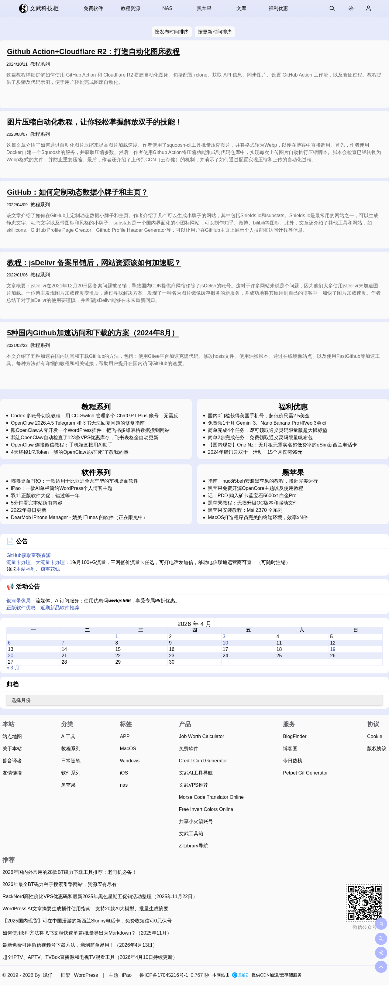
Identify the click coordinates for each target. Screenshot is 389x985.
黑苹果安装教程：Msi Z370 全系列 (245, 510)
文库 (241, 8)
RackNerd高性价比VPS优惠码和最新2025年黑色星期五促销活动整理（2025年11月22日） (100, 896)
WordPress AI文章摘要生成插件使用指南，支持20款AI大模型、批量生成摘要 (85, 908)
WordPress (86, 975)
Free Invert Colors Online (206, 809)
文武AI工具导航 (196, 772)
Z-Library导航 (193, 845)
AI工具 (68, 736)
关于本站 (12, 748)
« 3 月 (12, 667)
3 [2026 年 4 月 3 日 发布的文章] (224, 636)
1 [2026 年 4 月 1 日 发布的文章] (116, 636)
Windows (129, 760)
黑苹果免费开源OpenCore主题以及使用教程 (255, 488)
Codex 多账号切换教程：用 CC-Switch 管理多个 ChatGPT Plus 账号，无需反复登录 (97, 415)
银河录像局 (18, 600)
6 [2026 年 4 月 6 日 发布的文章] (9, 642)
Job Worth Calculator (201, 736)
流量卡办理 (18, 562)
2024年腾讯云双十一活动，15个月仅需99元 (255, 452)
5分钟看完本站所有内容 (36, 503)
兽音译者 (12, 760)
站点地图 (12, 736)
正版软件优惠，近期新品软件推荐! (43, 607)
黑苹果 (204, 8)
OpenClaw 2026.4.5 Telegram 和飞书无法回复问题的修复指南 (78, 423)
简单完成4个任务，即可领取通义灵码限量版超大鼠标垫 (267, 430)
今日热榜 (292, 760)
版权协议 (377, 748)
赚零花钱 (50, 569)
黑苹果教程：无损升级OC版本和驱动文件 (253, 503)
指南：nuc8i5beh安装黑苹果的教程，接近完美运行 (263, 481)
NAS (167, 8)
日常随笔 (71, 760)
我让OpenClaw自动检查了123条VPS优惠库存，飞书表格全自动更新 (84, 437)
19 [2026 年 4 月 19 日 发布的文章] (333, 649)
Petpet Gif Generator (305, 772)
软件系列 (71, 772)
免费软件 (93, 8)
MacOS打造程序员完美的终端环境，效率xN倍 (258, 517)
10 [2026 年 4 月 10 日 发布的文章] (225, 642)
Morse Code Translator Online (211, 797)
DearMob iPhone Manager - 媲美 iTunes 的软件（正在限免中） (79, 517)
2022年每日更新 (28, 510)
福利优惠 (278, 8)
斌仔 (48, 975)
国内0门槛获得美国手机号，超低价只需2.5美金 (259, 415)
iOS (124, 772)
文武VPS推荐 (193, 785)
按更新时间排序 (215, 31)
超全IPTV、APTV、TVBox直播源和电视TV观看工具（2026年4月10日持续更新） (89, 957)
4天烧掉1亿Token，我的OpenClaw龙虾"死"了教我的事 (70, 452)
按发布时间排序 (172, 31)
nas (124, 785)
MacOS (128, 748)
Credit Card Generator (203, 760)
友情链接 (12, 772)
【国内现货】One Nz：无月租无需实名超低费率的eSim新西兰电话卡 (282, 445)
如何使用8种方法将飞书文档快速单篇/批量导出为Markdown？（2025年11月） (87, 932)
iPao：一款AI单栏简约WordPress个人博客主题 (61, 488)
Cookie (374, 736)
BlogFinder (294, 736)
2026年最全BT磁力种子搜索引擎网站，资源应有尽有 (59, 884)
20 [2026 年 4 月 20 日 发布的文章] (10, 655)
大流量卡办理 (50, 562)
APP (124, 736)
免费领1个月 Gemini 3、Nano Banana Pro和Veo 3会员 (267, 423)
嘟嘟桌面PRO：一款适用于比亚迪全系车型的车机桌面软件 (74, 481)
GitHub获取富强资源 (28, 555)
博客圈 (290, 748)
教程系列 (40, 64)
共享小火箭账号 (196, 821)
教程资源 (130, 8)
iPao (127, 975)
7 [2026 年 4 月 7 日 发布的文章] (63, 642)
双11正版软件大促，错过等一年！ (47, 495)
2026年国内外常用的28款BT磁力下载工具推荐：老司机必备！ (69, 872)
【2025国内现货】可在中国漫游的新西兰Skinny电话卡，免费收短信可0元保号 (87, 920)
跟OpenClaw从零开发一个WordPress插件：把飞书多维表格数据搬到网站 (90, 430)
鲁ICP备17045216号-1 (163, 975)
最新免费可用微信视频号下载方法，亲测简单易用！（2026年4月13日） (79, 945)
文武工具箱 (191, 833)
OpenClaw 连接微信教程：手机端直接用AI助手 (61, 445)
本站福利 (26, 569)
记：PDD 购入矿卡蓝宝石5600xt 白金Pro (252, 495)
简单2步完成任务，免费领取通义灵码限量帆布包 (260, 437)
